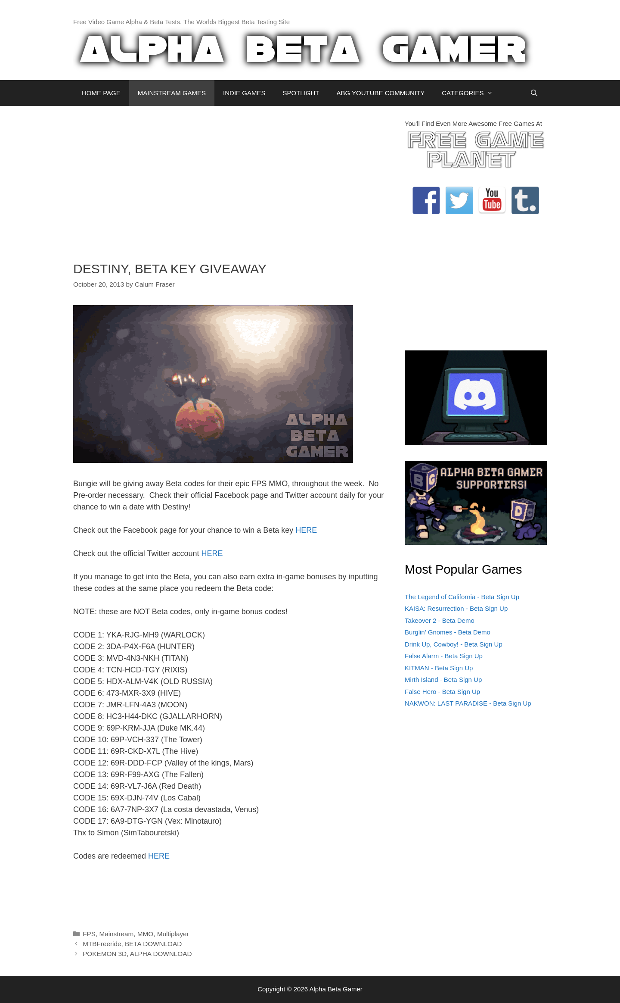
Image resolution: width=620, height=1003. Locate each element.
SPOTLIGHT (300, 93)
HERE (306, 530)
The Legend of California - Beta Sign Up (462, 596)
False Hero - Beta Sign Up (442, 691)
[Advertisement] (232, 179)
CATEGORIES (472, 93)
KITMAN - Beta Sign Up (439, 668)
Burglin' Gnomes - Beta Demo (447, 632)
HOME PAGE (101, 93)
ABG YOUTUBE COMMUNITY (380, 93)
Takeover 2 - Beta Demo (439, 620)
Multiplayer (173, 933)
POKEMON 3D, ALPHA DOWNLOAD (137, 953)
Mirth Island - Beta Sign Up (443, 679)
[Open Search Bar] (534, 93)
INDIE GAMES (244, 93)
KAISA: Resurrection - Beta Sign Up (456, 608)
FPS (89, 933)
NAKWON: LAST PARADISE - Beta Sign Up (468, 703)
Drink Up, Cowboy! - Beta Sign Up (453, 644)
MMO (145, 933)
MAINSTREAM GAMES (172, 93)
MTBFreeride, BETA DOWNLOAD (132, 943)
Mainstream (116, 933)
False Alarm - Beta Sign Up (444, 655)
